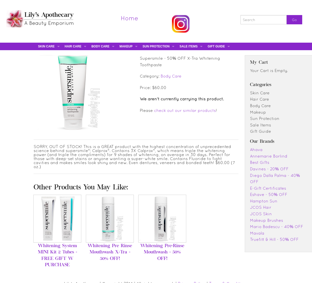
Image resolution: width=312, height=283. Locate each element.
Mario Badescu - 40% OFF (276, 226)
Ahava (256, 149)
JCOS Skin (261, 213)
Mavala (257, 233)
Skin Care (46, 46)
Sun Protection (156, 46)
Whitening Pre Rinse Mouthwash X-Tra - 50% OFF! (110, 252)
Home (129, 18)
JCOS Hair (260, 207)
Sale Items (188, 46)
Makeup (126, 46)
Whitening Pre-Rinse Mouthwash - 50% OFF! (162, 252)
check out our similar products (185, 110)
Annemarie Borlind (268, 156)
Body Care (100, 46)
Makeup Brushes (266, 220)
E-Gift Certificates (268, 188)
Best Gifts (259, 162)
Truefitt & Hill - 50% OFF (274, 239)
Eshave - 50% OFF (268, 194)
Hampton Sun (263, 201)
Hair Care (73, 46)
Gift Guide (216, 46)
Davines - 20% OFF (269, 169)
